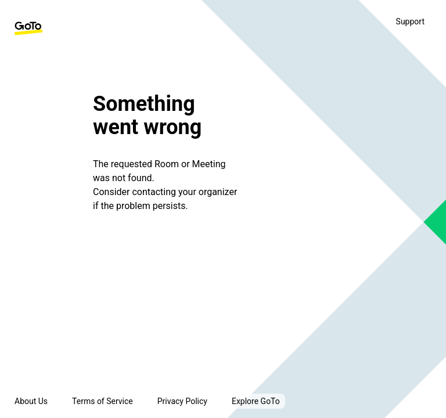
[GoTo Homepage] (28, 28)
